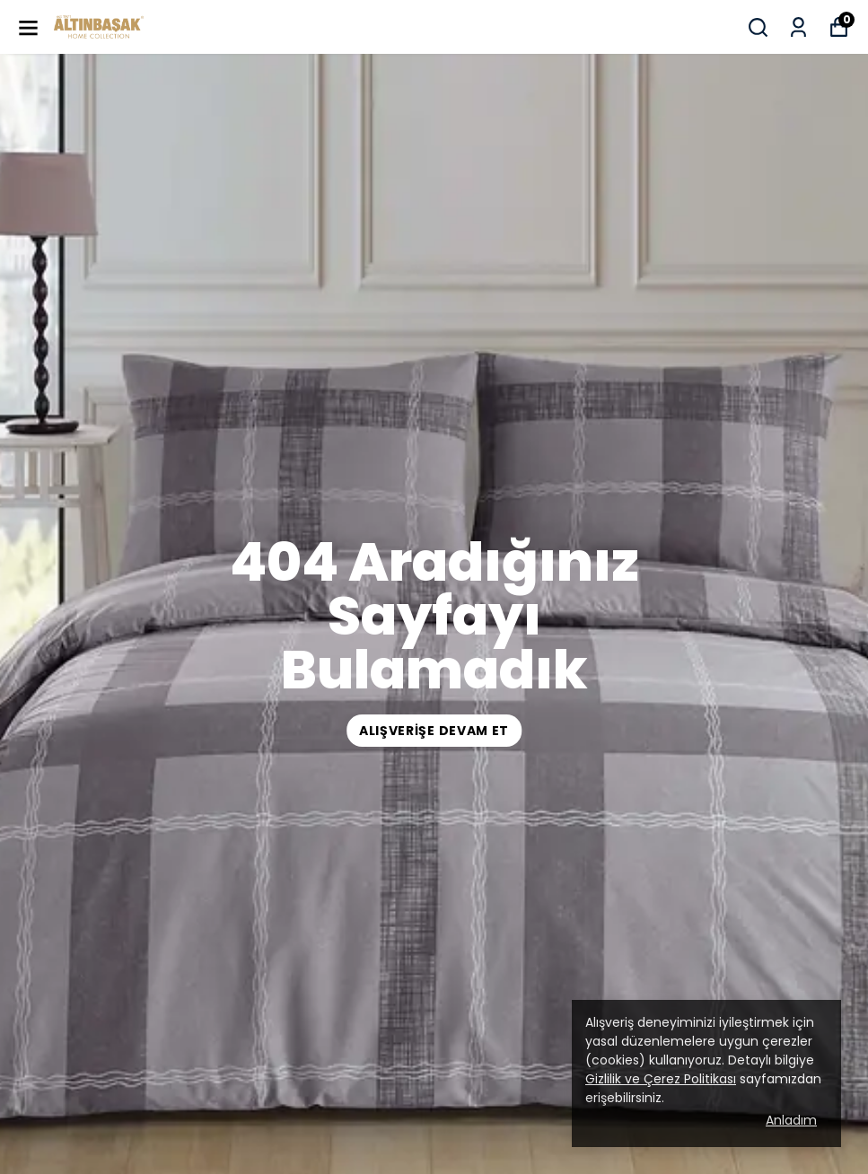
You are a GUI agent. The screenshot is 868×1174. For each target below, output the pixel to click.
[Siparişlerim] (798, 27)
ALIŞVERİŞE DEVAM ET (434, 731)
